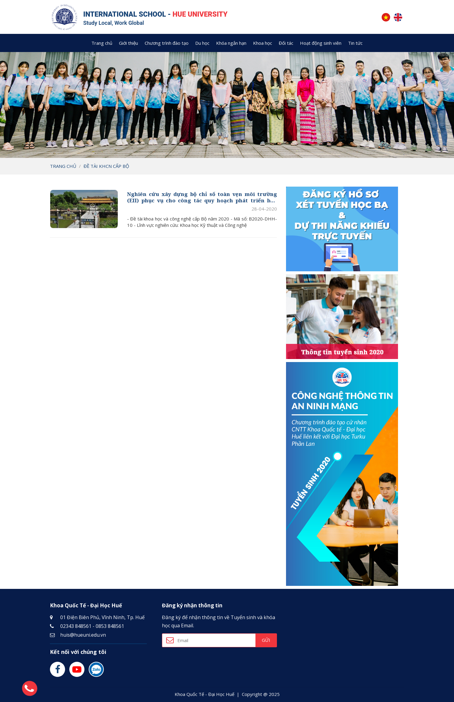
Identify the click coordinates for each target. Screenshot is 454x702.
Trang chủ (101, 42)
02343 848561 (75, 625)
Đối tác (286, 42)
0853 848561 (110, 625)
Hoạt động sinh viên (320, 42)
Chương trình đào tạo (167, 42)
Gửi (266, 640)
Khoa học (262, 42)
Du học (202, 42)
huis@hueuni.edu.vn (83, 634)
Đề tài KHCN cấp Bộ (106, 165)
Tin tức (355, 42)
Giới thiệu (128, 42)
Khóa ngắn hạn (231, 42)
